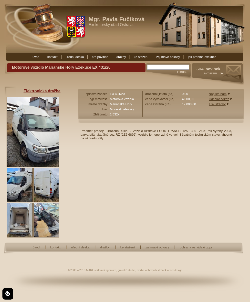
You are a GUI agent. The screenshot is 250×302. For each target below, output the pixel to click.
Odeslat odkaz (219, 99)
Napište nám (218, 94)
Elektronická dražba (41, 91)
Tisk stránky (217, 104)
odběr (220, 76)
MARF (90, 270)
